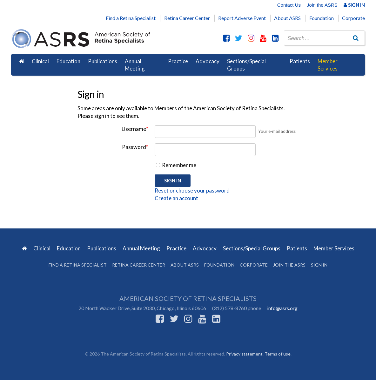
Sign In (354, 5)
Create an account (176, 198)
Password (135, 147)
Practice (178, 61)
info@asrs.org (282, 308)
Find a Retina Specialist (131, 18)
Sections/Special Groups (246, 65)
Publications (102, 61)
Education (68, 61)
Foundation (321, 18)
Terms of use (278, 353)
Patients (300, 61)
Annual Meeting (135, 65)
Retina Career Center (187, 18)
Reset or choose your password (192, 190)
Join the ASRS (322, 5)
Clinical (40, 61)
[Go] (356, 38)
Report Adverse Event (242, 18)
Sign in (319, 265)
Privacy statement (244, 353)
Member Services (328, 65)
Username (135, 129)
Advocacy (207, 61)
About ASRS (287, 18)
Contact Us (289, 5)
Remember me (176, 165)
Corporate (353, 18)
